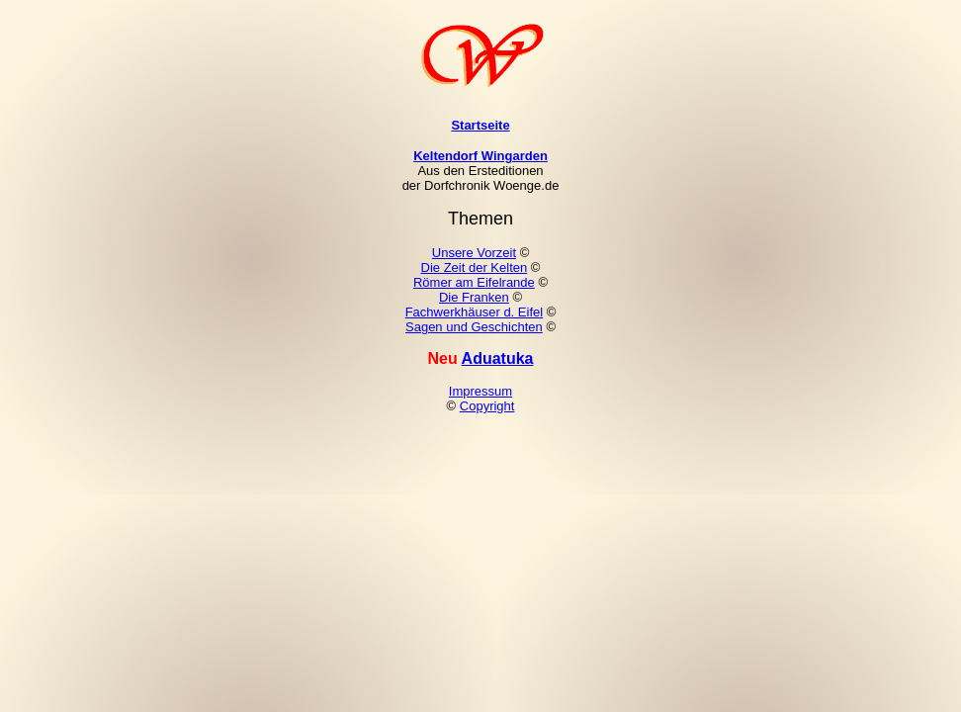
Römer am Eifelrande (474, 282)
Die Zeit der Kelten (474, 267)
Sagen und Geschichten (474, 326)
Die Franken (474, 297)
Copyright (487, 406)
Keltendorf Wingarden (480, 155)
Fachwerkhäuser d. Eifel (474, 312)
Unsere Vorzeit (474, 252)
